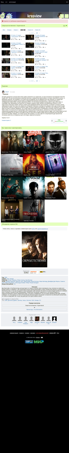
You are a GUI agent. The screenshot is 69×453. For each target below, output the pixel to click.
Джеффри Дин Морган (54, 281)
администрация (14, 333)
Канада (12, 278)
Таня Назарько (25, 322)
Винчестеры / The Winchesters (34, 309)
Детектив (10, 300)
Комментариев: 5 (6, 120)
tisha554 (54, 321)
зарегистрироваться (42, 228)
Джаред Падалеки (10, 281)
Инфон (38, 337)
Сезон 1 (16, 30)
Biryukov (43, 321)
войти (33, 228)
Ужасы (24, 300)
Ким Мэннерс (28, 280)
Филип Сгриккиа (12, 280)
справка (27, 333)
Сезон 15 (37, 30)
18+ (67, 2)
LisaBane (20, 321)
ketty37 (7, 92)
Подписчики (34, 315)
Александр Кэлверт (20, 282)
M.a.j (14, 321)
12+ (15, 284)
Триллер (19, 300)
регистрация (12, 2)
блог (58, 333)
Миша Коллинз (35, 281)
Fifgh (31, 321)
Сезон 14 (30, 30)
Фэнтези (29, 300)
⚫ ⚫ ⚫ (23, 30)
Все (4, 30)
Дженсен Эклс (19, 281)
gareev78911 (48, 322)
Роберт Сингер (21, 280)
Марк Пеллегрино (9, 282)
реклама (32, 333)
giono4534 (37, 322)
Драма (15, 300)
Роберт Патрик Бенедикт (32, 282)
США (7, 278)
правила (21, 333)
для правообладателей (42, 333)
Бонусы (9, 30)
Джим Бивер (27, 281)
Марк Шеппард (43, 281)
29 (37, 33)
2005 (6, 277)
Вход (2, 2)
